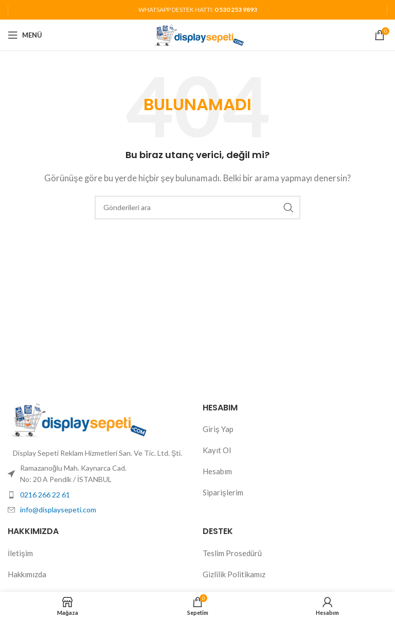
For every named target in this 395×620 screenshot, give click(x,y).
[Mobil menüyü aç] (25, 35)
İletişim (20, 553)
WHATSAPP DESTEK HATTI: (197, 9)
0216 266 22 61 (45, 494)
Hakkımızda (27, 574)
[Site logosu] (198, 34)
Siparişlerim (223, 492)
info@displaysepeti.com (58, 509)
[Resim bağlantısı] (77, 418)
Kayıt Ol (217, 450)
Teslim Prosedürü (232, 553)
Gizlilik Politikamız (234, 574)
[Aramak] (197, 207)
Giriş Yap (218, 429)
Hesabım (217, 471)
